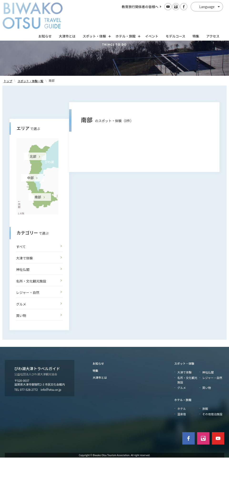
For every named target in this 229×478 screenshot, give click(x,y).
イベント (151, 16)
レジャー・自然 (27, 313)
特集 (196, 16)
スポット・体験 (184, 384)
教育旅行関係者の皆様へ (140, 6)
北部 (33, 176)
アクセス (212, 16)
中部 (30, 198)
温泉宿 (181, 434)
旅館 (205, 429)
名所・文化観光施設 (31, 301)
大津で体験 (24, 278)
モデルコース (175, 16)
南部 (38, 217)
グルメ (21, 324)
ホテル (181, 429)
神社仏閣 (23, 290)
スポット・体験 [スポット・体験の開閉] (95, 16)
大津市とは (67, 16)
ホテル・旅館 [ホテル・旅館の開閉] (127, 16)
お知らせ (45, 16)
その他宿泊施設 (212, 434)
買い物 (21, 336)
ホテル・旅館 (182, 420)
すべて (21, 267)
